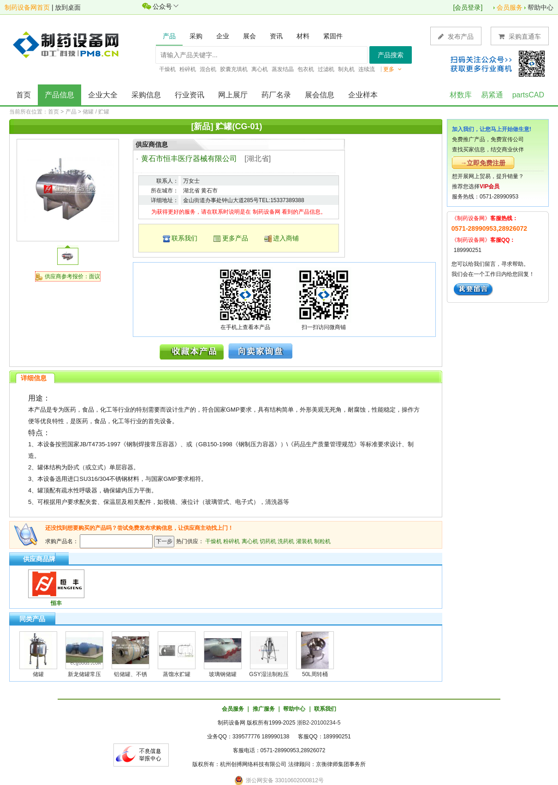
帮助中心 (540, 7)
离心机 (250, 541)
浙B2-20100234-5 (319, 722)
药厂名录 (276, 95)
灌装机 (304, 541)
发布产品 (456, 36)
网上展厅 (233, 95)
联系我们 (184, 238)
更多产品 (235, 238)
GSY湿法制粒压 (268, 674)
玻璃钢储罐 (223, 674)
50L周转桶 (315, 674)
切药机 (268, 541)
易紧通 (492, 95)
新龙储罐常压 (84, 674)
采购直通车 (520, 36)
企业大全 (103, 95)
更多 (392, 69)
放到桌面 (68, 7)
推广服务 (264, 709)
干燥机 (213, 541)
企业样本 (363, 95)
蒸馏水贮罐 (176, 674)
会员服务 (509, 7)
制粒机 (322, 541)
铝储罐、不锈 (130, 674)
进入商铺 (286, 238)
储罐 (38, 674)
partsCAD (528, 95)
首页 (23, 95)
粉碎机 (231, 541)
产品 (71, 111)
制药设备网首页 (27, 7)
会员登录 (468, 7)
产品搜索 (391, 55)
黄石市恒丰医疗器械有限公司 (189, 158)
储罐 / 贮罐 (96, 111)
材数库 (461, 95)
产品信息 (59, 95)
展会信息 (319, 95)
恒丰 (56, 603)
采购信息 (146, 95)
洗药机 (286, 541)
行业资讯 (189, 95)
